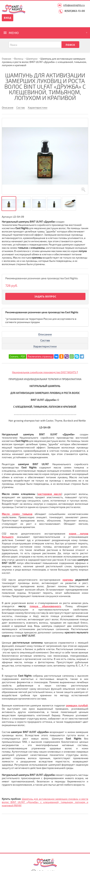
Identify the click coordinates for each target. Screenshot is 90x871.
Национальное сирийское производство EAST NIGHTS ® (45, 372)
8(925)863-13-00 (75, 10)
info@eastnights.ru (74, 5)
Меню (14, 33)
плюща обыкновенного (45, 606)
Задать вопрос (45, 296)
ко (70, 533)
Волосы (18, 58)
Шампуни (31, 58)
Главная (6, 58)
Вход (7, 17)
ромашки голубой (77, 705)
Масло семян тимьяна (17, 513)
